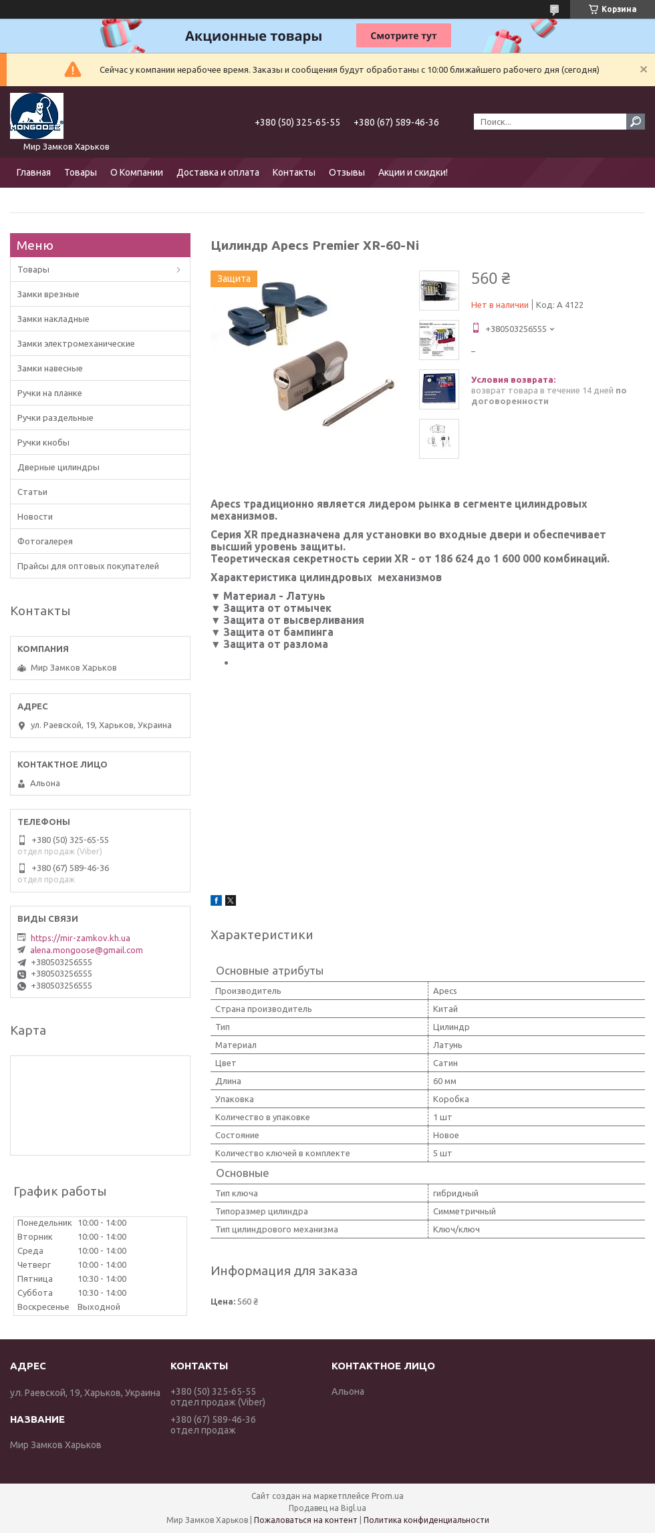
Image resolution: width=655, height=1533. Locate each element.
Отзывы (347, 172)
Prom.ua (388, 1496)
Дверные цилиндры (58, 467)
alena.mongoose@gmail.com (86, 950)
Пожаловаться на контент (306, 1520)
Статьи (32, 491)
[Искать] (635, 122)
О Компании (136, 172)
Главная (34, 172)
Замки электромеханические (76, 343)
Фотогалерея (45, 541)
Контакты (294, 172)
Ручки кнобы (43, 442)
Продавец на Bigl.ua (327, 1508)
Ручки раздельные (55, 417)
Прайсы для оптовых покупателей (88, 565)
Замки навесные (50, 368)
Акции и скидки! (413, 172)
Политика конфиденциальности (426, 1520)
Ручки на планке (49, 392)
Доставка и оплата (217, 172)
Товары (80, 172)
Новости (35, 516)
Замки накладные (53, 318)
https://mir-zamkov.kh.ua (80, 938)
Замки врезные (48, 294)
